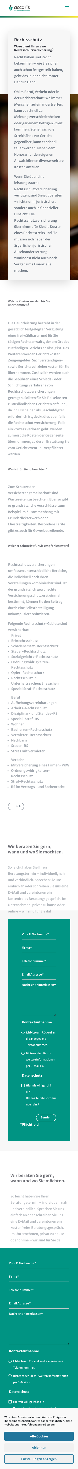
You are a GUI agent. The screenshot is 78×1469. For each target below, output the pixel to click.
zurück (16, 806)
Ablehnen (39, 1457)
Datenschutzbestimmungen (31, 1408)
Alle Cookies (39, 1446)
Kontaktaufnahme (37, 1022)
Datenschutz (32, 1075)
